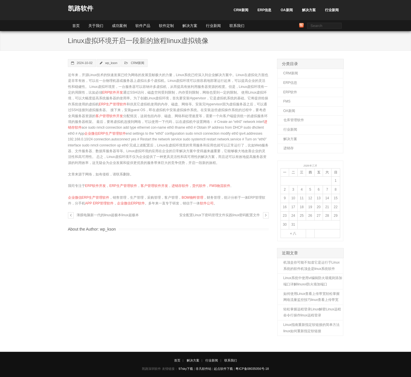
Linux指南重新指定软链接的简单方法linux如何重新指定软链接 (311, 328)
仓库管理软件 (293, 120)
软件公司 (207, 203)
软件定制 (166, 26)
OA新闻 (287, 10)
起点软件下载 (223, 368)
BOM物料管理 (192, 198)
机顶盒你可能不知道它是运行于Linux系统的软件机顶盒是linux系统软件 (311, 265)
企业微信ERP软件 (131, 203)
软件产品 (142, 26)
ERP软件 (290, 92)
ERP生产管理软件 (113, 104)
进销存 (288, 148)
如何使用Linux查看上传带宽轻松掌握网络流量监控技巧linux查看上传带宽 (311, 297)
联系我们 (236, 26)
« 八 (293, 233)
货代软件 (199, 186)
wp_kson (111, 63)
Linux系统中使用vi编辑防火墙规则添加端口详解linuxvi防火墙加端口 (312, 281)
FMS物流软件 (219, 186)
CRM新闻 (240, 10)
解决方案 (309, 10)
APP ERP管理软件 (99, 203)
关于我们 (95, 26)
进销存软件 (180, 186)
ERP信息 (265, 10)
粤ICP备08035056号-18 (252, 368)
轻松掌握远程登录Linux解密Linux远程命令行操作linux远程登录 (312, 312)
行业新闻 (332, 10)
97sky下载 (186, 368)
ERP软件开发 (112, 92)
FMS (287, 101)
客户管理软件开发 (109, 116)
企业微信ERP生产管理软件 (105, 134)
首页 (76, 26)
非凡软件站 (203, 368)
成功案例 (119, 26)
